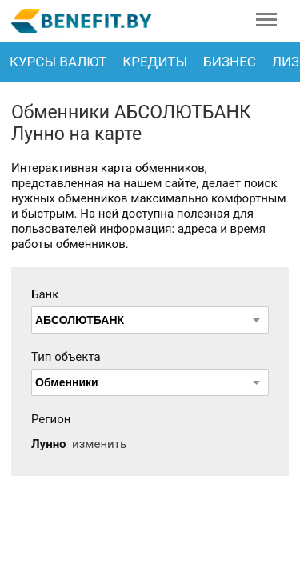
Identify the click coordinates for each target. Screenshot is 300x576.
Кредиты (154, 62)
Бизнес (229, 62)
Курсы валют (58, 62)
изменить (99, 444)
